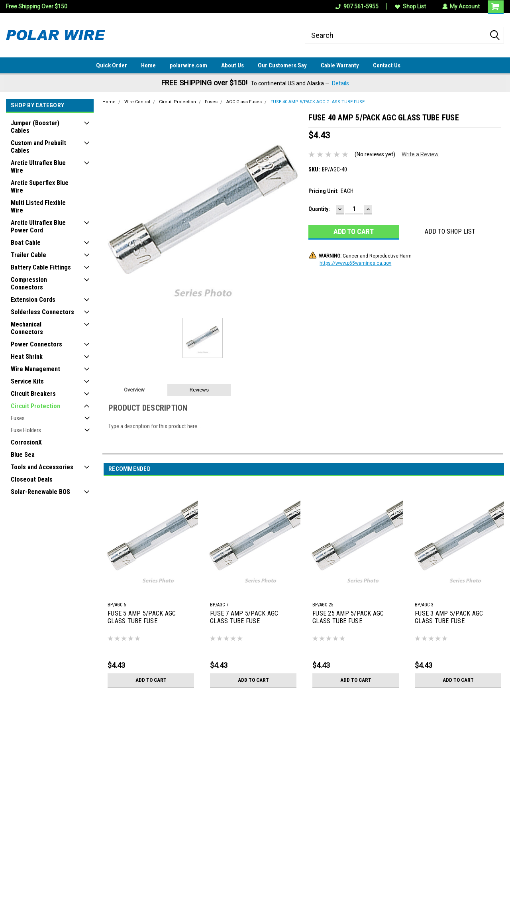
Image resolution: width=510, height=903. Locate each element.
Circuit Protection (35, 406)
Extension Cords (33, 299)
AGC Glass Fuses (244, 101)
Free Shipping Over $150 (36, 6)
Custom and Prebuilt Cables (38, 146)
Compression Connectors (29, 283)
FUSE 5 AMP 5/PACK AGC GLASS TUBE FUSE (142, 617)
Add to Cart (151, 680)
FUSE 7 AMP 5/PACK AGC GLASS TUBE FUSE (244, 617)
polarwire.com (188, 65)
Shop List (410, 6)
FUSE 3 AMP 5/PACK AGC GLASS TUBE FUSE (449, 617)
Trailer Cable (28, 255)
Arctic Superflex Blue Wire (40, 186)
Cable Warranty (340, 65)
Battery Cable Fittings (41, 267)
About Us (232, 65)
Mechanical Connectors (27, 328)
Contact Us (386, 65)
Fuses (18, 418)
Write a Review (420, 154)
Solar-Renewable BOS (40, 492)
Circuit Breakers (33, 393)
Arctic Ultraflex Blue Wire (38, 166)
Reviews (199, 390)
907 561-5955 (356, 6)
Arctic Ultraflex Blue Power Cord (38, 226)
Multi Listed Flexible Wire (38, 206)
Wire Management (35, 369)
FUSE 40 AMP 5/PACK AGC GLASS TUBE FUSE (318, 101)
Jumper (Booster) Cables (35, 126)
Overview (134, 390)
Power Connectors (36, 344)
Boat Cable (26, 242)
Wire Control (137, 101)
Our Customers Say (282, 65)
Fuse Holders (26, 430)
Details (340, 83)
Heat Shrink (27, 356)
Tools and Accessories (42, 467)
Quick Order (111, 65)
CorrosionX (26, 442)
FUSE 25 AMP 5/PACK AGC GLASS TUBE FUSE (348, 617)
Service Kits (27, 381)
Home (148, 65)
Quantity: (319, 209)
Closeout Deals (32, 479)
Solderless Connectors (42, 312)
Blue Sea (23, 454)
